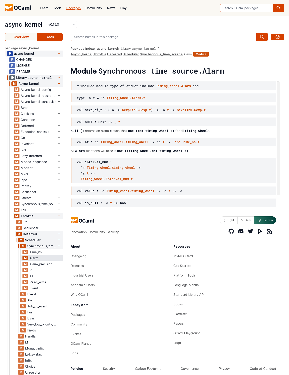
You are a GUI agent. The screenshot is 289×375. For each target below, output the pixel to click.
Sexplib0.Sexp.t (136, 110)
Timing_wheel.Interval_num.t (107, 179)
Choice (30, 366)
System (265, 220)
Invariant (27, 144)
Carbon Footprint (148, 369)
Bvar (24, 108)
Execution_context (35, 132)
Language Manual (186, 285)
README (23, 72)
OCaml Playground (187, 333)
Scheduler (33, 240)
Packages (73, 8)
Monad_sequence (34, 162)
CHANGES (24, 60)
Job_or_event (37, 306)
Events (76, 334)
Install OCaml (183, 256)
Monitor (27, 168)
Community (93, 8)
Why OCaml (79, 295)
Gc (23, 138)
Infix (28, 360)
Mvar (24, 174)
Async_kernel (28, 84)
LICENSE (23, 66)
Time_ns (36, 252)
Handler (31, 336)
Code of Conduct (263, 369)
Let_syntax (33, 354)
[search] (278, 8)
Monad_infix (34, 348)
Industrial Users (82, 275)
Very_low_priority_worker (42, 324)
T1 (31, 276)
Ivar (23, 150)
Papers (178, 323)
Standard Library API (189, 295)
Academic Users (83, 285)
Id (31, 270)
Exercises (180, 314)
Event (34, 288)
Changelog (78, 256)
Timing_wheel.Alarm (173, 86)
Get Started (182, 266)
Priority (26, 186)
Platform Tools (184, 275)
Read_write (38, 282)
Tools (57, 8)
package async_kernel (22, 48)
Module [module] (201, 54)
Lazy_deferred (31, 156)
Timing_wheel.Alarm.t (126, 98)
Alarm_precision (41, 264)
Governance (190, 369)
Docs (50, 37)
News (111, 8)
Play (123, 8)
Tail (23, 210)
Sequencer (28, 192)
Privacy (224, 369)
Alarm (34, 258)
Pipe (24, 180)
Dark (246, 220)
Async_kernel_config (36, 90)
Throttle (27, 216)
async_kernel (24, 24)
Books (178, 304)
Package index (82, 49)
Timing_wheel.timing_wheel (125, 142)
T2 (25, 222)
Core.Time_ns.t (186, 142)
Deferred (27, 126)
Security (109, 369)
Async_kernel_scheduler (38, 102)
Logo (177, 343)
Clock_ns (27, 114)
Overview (21, 37)
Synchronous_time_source (39, 204)
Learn (44, 8)
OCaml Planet (81, 344)
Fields (31, 330)
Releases (77, 266)
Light (228, 220)
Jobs (74, 353)
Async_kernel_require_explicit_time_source (39, 96)
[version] (61, 24)
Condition (28, 120)
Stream (26, 198)
